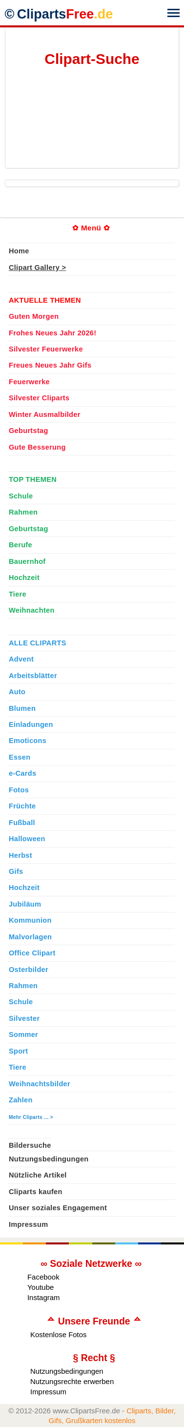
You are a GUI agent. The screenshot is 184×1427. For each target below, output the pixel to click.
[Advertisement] (86, 119)
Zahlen (21, 1100)
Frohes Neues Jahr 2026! (53, 333)
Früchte (22, 806)
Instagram (43, 1297)
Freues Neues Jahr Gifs (50, 365)
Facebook (43, 1277)
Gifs (16, 871)
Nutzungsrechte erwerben (72, 1381)
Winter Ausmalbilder (45, 414)
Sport (18, 1051)
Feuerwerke (29, 382)
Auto (17, 692)
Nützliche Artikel (38, 1175)
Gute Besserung (37, 447)
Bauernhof (27, 561)
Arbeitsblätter (33, 676)
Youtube (40, 1287)
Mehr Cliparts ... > (31, 1117)
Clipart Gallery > (37, 267)
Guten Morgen (34, 316)
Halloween (27, 839)
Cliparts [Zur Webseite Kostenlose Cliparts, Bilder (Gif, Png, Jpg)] (65, 14)
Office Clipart (32, 953)
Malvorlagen (30, 937)
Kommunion (30, 920)
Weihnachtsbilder (39, 1084)
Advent (21, 659)
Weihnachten (32, 610)
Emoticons (27, 741)
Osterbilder (28, 969)
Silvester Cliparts (39, 398)
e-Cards (22, 773)
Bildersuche (30, 1145)
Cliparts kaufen (35, 1192)
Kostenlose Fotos (58, 1334)
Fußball (22, 823)
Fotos (19, 790)
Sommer (23, 1034)
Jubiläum (25, 904)
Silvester (24, 1018)
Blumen (22, 708)
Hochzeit (24, 577)
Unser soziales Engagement (58, 1208)
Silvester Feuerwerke (46, 349)
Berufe (20, 545)
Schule (21, 496)
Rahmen (23, 512)
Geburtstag (28, 430)
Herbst (20, 855)
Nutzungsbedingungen (49, 1159)
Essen (19, 757)
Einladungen (31, 724)
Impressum (28, 1224)
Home (19, 251)
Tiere (17, 594)
